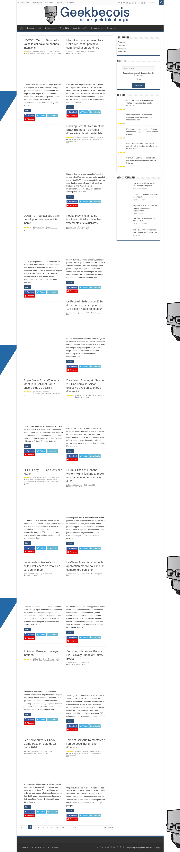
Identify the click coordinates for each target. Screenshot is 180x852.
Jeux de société (79, 28)
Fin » (74, 827)
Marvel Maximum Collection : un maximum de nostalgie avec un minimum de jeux (139, 117)
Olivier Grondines (40, 478)
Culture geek (50, 28)
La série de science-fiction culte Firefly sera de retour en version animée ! (42, 566)
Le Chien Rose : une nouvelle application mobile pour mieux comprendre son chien (85, 566)
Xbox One (50, 481)
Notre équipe (37, 3)
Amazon (121, 42)
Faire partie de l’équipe (53, 3)
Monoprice (122, 48)
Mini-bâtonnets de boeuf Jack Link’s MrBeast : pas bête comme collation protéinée (84, 44)
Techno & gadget (34, 28)
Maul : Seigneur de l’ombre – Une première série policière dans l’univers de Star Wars (141, 146)
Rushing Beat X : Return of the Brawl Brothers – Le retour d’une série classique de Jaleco (85, 130)
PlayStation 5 (41, 54)
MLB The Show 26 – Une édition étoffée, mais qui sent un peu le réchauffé (139, 102)
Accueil (21, 28)
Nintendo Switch (39, 480)
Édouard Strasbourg (75, 485)
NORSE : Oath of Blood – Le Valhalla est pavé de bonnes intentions (41, 44)
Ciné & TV (80, 397)
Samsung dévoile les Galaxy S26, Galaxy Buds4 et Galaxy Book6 (84, 655)
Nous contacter (23, 3)
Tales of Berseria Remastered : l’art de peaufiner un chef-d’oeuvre (85, 743)
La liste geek (69, 3)
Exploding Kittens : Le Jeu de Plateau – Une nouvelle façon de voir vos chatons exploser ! (142, 131)
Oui (139, 79)
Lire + (27, 110)
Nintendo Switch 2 (82, 139)
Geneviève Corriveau (41, 392)
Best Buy (121, 45)
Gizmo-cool (111, 28)
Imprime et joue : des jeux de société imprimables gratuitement (145, 208)
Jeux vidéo (64, 28)
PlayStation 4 (31, 481)
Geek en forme (96, 28)
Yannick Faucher (73, 52)
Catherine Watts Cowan (42, 227)
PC (35, 54)
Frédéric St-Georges (84, 395)
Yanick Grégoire (39, 52)
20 (57, 827)
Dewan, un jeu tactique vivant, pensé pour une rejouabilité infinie (42, 219)
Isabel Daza (72, 227)
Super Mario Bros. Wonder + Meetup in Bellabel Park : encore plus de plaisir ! (41, 384)
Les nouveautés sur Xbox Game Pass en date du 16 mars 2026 (40, 743)
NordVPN (122, 52)
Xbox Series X (52, 54)
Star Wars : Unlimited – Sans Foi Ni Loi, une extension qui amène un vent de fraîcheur (142, 160)
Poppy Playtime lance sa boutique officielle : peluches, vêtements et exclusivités (84, 219)
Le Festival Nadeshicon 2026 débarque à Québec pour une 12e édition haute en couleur (84, 305)
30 (63, 827)
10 (52, 827)
